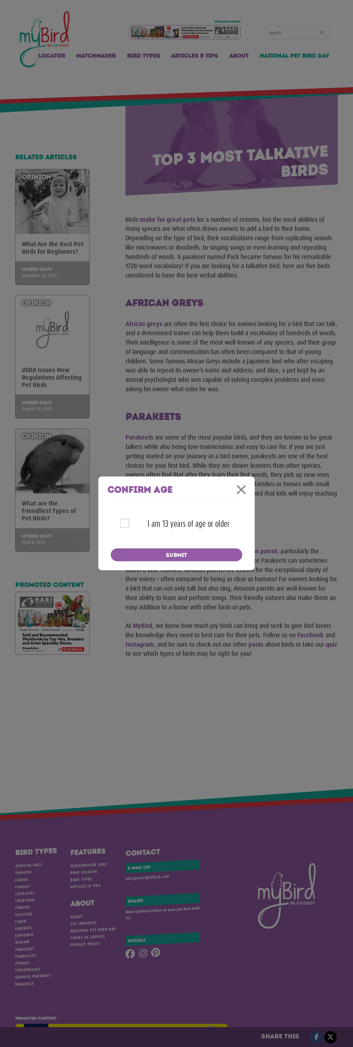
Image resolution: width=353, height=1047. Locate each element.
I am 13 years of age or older (188, 523)
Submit (176, 555)
